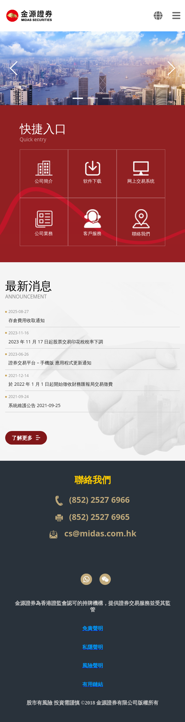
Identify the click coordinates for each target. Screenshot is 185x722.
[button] (171, 68)
